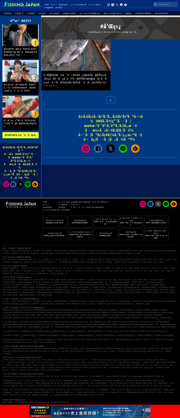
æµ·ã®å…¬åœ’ (123, 385)
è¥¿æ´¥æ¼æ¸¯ (62, 273)
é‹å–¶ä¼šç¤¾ (64, 210)
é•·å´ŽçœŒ (98, 253)
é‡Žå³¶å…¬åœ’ (159, 376)
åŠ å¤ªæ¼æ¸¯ (126, 376)
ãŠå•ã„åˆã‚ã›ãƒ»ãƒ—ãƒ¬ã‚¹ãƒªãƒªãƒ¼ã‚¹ (87, 207)
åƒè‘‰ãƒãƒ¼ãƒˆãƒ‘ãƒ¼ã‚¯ (44, 385)
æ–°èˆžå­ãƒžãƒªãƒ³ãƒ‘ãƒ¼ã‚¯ (65, 380)
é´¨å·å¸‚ (52, 259)
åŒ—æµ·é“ (7, 251)
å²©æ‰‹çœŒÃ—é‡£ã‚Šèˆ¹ (133, 292)
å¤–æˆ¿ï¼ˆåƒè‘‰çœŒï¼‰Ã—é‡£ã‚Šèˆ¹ (46, 282)
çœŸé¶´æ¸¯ (99, 268)
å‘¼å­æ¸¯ (112, 383)
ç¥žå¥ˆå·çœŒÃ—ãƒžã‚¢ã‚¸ (45, 315)
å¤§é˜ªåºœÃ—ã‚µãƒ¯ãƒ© (27, 324)
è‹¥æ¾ (92, 383)
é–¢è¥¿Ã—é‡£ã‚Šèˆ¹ (23, 280)
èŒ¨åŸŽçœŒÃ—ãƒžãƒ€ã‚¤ (11, 312)
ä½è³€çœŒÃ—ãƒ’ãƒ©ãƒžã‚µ (123, 335)
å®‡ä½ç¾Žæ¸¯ (15, 271)
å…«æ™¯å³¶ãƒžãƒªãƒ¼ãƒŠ (138, 383)
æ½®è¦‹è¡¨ (59, 7)
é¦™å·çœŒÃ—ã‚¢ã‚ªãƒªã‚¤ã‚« (93, 331)
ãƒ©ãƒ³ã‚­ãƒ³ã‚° (63, 5)
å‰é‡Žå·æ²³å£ (168, 390)
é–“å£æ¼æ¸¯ (35, 268)
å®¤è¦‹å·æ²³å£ (8, 390)
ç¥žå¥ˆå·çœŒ (52, 251)
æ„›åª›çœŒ (82, 253)
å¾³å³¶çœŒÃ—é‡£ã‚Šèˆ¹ (63, 292)
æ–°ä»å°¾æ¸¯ (26, 395)
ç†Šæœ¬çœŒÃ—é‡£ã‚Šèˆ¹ (45, 292)
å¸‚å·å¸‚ (100, 367)
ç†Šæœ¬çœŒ (107, 253)
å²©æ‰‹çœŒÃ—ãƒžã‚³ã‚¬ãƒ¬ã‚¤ (52, 310)
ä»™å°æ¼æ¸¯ (138, 390)
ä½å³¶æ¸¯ (164, 268)
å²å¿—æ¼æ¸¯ (155, 268)
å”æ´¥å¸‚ (119, 362)
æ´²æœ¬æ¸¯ (38, 392)
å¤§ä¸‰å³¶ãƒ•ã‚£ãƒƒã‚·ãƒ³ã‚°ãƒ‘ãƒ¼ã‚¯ (138, 392)
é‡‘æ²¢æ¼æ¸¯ (56, 268)
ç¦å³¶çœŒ (35, 251)
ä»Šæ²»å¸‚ (29, 365)
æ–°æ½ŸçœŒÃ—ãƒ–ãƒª (116, 315)
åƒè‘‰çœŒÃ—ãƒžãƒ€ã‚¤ (117, 312)
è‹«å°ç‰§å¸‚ (144, 367)
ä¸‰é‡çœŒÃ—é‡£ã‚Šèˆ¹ (79, 290)
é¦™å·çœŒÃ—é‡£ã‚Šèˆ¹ (11, 295)
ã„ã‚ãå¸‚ (114, 365)
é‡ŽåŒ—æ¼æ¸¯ (158, 380)
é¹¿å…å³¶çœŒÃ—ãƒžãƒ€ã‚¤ (120, 340)
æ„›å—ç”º (62, 365)
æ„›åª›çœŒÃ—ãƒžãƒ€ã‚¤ (128, 331)
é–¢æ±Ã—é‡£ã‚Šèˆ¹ (9, 280)
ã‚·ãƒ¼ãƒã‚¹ (19, 13)
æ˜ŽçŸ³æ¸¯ (172, 268)
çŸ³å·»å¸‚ (137, 360)
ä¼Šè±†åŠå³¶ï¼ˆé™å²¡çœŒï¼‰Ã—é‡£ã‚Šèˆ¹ (147, 282)
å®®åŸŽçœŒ (25, 251)
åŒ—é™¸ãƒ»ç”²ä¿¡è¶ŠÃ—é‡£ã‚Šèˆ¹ (56, 280)
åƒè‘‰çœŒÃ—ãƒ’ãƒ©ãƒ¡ (134, 312)
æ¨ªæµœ (74, 376)
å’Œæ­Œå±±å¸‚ (92, 259)
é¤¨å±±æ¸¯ (171, 392)
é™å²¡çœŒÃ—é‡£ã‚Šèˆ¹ (11, 287)
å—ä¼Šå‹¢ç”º (145, 362)
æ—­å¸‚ (22, 262)
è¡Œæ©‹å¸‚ (30, 367)
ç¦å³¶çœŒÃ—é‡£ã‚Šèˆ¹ (151, 292)
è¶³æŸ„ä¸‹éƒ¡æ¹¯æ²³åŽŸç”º (71, 262)
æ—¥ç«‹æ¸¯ (6, 385)
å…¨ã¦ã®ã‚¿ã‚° (95, 5)
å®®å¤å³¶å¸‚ (155, 362)
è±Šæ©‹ (85, 392)
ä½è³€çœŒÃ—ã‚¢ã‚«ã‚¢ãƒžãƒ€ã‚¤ (162, 335)
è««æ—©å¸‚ (49, 370)
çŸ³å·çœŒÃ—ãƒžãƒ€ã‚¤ (75, 318)
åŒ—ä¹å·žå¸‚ (153, 259)
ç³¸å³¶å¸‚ (160, 259)
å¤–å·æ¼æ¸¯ (138, 271)
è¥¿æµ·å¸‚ (52, 367)
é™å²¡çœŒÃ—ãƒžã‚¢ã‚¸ (10, 322)
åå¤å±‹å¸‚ (7, 362)
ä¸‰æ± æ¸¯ (109, 380)
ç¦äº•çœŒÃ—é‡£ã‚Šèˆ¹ (98, 287)
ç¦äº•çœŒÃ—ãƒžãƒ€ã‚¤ (113, 318)
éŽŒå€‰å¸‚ (28, 262)
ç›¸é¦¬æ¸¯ (86, 380)
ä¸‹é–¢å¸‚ (72, 360)
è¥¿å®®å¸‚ (23, 370)
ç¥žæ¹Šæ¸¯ (6, 268)
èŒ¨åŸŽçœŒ (81, 251)
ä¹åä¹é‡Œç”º (91, 360)
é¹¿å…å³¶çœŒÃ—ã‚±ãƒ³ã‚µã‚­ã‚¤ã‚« (162, 340)
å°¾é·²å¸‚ (167, 367)
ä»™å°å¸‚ (38, 367)
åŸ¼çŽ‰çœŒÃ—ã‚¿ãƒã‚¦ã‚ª (80, 312)
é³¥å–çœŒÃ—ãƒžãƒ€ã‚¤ (31, 327)
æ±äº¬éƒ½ (43, 251)
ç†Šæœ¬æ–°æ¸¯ (115, 392)
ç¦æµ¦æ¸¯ (41, 271)
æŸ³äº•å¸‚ (161, 367)
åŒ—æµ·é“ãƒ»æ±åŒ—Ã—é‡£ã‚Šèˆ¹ (118, 280)
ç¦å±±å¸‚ (89, 362)
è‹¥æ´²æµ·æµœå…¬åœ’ (10, 376)
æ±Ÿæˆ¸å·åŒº (85, 262)
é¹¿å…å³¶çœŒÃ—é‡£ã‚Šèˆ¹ (80, 292)
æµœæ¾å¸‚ (36, 360)
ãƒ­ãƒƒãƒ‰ (128, 13)
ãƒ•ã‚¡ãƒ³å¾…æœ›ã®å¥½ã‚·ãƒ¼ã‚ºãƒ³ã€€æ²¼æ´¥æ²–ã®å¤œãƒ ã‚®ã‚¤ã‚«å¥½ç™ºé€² (20, 52)
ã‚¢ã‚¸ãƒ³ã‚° (42, 13)
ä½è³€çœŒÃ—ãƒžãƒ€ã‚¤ (142, 335)
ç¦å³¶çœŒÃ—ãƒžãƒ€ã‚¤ (125, 310)
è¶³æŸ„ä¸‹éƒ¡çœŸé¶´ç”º (126, 259)
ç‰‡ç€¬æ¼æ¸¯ (15, 395)
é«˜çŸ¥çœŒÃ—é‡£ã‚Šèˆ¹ (27, 292)
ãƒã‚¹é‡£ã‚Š (54, 13)
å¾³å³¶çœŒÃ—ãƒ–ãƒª (28, 331)
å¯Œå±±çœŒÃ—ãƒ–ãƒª (27, 318)
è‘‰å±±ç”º (68, 367)
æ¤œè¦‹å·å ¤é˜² (77, 385)
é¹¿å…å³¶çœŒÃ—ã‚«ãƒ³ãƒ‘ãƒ (140, 340)
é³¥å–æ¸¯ (70, 390)
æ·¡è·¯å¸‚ (117, 360)
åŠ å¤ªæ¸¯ (137, 268)
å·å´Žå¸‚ (43, 370)
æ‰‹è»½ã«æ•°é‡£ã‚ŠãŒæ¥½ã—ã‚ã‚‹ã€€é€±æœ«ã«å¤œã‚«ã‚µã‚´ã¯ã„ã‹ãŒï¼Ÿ (20, 87)
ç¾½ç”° (171, 383)
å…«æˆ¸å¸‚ (17, 367)
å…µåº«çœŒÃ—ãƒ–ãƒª (57, 324)
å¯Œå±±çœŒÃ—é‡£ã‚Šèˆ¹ (115, 292)
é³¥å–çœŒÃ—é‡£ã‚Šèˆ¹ (97, 290)
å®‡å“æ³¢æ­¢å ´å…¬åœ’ (158, 392)
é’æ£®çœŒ (15, 348)
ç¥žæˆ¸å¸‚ (143, 360)
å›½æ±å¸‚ (77, 370)
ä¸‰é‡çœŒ (143, 251)
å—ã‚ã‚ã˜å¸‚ (67, 370)
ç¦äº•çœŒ (117, 251)
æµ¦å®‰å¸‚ (126, 362)
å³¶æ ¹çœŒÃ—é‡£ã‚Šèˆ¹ (168, 292)
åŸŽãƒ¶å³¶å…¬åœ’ (68, 392)
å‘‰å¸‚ (165, 360)
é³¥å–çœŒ (40, 253)
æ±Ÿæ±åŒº (42, 262)
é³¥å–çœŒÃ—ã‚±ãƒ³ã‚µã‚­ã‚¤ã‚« (165, 324)
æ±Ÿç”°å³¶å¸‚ (60, 362)
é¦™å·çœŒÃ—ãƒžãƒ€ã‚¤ (75, 331)
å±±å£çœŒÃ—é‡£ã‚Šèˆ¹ (132, 290)
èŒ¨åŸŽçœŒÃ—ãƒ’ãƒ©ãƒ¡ (44, 312)
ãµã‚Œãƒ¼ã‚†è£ (162, 383)
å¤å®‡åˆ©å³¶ (57, 395)
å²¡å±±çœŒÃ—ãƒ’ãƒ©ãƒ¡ (79, 327)
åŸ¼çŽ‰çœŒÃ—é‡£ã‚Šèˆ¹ (150, 290)
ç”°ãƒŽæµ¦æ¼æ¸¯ (106, 390)
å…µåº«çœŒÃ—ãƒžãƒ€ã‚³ (90, 324)
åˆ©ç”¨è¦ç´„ (75, 204)
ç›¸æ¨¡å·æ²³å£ (29, 383)
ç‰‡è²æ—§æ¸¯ (108, 271)
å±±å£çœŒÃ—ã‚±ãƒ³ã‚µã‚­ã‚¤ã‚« (145, 327)
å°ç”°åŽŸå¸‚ (73, 259)
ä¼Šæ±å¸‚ (137, 259)
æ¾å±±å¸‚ (75, 362)
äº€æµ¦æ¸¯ (35, 395)
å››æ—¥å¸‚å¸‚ (46, 362)
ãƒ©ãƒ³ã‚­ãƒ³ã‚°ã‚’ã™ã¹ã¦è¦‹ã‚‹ (20, 135)
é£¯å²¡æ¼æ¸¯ (90, 268)
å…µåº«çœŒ (160, 251)
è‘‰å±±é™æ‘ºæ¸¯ (160, 271)
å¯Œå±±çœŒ (100, 251)
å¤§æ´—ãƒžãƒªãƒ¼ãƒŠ (43, 383)
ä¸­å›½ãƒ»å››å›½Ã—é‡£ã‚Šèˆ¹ (76, 280)
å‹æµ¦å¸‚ (66, 259)
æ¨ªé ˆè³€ (18, 390)
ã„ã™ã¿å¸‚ (38, 259)
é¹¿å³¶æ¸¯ (47, 376)
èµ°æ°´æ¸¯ (6, 271)
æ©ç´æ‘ (164, 365)
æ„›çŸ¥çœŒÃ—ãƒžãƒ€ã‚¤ (41, 322)
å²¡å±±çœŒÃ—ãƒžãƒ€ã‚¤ (63, 327)
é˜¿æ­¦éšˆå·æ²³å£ (135, 385)
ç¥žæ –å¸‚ (101, 262)
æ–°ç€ (53, 5)
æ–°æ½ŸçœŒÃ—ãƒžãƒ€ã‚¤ (99, 315)
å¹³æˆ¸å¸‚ (131, 360)
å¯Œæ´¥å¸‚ (101, 259)
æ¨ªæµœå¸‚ (22, 259)
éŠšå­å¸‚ (156, 262)
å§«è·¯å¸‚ (111, 360)
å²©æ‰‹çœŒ (15, 251)
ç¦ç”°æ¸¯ (20, 380)
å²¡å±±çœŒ (22, 253)
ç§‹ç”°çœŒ (34, 348)
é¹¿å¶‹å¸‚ (46, 259)
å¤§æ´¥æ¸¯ (150, 376)
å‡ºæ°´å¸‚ (30, 370)
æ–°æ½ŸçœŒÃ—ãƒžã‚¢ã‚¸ (133, 315)
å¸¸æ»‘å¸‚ (53, 362)
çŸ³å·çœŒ (109, 251)
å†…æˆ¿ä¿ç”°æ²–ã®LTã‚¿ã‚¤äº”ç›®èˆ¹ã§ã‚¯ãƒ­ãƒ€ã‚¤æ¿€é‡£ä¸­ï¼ (20, 123)
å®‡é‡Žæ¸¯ (116, 376)
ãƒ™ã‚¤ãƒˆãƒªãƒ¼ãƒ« (162, 13)
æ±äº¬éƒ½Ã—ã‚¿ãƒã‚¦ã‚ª (11, 315)
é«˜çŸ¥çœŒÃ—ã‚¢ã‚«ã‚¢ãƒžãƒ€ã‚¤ (48, 335)
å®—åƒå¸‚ (14, 259)
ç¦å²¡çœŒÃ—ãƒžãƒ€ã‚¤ (67, 335)
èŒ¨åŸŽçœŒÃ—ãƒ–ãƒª (27, 312)
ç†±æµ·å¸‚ (50, 262)
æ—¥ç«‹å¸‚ (59, 259)
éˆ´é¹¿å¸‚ (150, 365)
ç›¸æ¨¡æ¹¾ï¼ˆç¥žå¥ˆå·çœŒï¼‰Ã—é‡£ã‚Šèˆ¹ (18, 282)
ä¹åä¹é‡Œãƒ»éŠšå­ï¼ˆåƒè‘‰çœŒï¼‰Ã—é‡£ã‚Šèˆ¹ (50, 285)
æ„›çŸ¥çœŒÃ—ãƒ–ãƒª (25, 322)
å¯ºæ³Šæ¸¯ (49, 271)
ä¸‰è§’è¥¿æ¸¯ (7, 392)
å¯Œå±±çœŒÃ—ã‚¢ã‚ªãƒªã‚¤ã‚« (152, 315)
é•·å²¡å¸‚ (144, 262)
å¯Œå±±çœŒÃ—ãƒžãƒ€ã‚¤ (11, 318)
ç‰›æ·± (123, 392)
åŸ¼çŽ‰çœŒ (62, 251)
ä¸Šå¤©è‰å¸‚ (53, 365)
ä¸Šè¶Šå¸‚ (36, 370)
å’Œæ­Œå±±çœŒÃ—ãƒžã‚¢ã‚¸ (145, 324)
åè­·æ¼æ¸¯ (89, 385)
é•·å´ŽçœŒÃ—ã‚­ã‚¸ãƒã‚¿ (27, 340)
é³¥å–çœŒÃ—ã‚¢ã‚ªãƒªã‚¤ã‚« (13, 327)
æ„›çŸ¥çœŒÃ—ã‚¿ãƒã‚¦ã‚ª (59, 322)
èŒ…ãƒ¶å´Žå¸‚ (172, 362)
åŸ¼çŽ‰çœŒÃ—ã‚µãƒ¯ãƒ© (62, 312)
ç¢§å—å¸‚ (45, 367)
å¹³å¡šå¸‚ (150, 262)
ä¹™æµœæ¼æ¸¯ (59, 271)
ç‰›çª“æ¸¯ (35, 390)
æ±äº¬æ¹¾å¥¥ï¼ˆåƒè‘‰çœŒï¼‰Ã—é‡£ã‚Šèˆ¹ (114, 285)
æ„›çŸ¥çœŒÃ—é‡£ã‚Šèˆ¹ (132, 287)
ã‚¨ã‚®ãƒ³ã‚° (31, 13)
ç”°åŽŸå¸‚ (106, 365)
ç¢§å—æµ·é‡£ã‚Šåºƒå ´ (81, 383)
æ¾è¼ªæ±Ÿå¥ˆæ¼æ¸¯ (29, 271)
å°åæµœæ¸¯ (106, 376)
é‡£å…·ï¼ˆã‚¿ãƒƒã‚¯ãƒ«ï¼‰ (113, 13)
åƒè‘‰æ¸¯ (57, 392)
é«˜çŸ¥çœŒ (57, 253)
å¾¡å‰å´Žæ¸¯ (158, 385)
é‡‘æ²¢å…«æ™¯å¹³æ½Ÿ (83, 271)
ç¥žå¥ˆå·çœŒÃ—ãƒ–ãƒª (82, 315)
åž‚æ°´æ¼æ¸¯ (148, 385)
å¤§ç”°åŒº (94, 262)
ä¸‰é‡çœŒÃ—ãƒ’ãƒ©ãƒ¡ (110, 322)
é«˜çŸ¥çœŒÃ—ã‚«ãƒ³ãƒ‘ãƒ (11, 335)
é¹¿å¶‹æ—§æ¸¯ (45, 268)
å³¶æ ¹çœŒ (49, 253)
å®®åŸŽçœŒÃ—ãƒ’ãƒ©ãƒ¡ (71, 310)
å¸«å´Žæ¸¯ (98, 385)
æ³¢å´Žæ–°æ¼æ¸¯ (56, 383)
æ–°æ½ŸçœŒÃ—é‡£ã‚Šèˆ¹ (167, 287)
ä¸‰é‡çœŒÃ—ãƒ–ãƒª (75, 322)
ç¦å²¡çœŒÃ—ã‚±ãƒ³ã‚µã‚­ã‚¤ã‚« (104, 335)
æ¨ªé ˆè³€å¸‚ (7, 259)
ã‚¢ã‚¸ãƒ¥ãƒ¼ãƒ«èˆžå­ (9, 380)
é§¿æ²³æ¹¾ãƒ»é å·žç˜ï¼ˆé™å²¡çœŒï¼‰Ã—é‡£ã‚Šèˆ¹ (112, 282)
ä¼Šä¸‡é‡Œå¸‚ (134, 362)
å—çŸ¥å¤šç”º (8, 365)
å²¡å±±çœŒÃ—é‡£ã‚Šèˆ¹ (168, 290)
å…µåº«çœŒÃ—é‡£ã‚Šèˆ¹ (115, 287)
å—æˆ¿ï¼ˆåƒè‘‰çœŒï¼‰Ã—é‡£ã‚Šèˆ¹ (16, 285)
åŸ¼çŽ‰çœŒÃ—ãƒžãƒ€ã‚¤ (99, 312)
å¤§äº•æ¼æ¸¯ (19, 273)
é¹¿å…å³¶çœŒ (126, 253)
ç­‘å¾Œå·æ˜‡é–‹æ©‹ (46, 390)
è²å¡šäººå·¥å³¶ (95, 376)
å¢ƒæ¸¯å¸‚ (162, 262)
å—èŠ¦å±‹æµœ (128, 380)
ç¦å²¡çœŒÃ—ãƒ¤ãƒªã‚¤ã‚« (84, 335)
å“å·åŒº (58, 262)
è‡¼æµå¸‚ (129, 365)
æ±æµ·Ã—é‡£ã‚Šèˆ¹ (38, 280)
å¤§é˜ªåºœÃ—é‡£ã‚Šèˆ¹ (11, 290)
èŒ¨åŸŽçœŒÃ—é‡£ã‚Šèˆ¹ (44, 287)
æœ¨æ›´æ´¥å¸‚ (103, 360)
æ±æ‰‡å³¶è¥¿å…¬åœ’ (97, 380)
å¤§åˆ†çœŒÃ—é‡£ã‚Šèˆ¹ (27, 295)
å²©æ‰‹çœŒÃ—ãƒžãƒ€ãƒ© (32, 310)
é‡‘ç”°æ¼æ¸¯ (70, 271)
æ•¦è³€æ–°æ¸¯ (26, 390)
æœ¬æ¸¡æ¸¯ (168, 385)
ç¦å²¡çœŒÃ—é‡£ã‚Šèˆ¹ (27, 287)
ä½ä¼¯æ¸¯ (86, 390)
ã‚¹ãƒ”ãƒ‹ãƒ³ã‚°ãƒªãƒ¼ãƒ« (143, 13)
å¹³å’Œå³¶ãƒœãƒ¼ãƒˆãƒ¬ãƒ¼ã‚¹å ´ (13, 383)
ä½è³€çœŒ (99, 304)
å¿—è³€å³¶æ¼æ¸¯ (45, 395)
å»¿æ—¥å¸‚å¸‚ (94, 367)
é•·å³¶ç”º (83, 362)
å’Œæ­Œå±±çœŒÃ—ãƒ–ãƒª (127, 324)
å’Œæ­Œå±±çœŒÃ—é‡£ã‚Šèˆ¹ (80, 287)
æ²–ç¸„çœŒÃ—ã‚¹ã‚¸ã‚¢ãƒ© (11, 342)
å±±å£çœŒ (31, 253)
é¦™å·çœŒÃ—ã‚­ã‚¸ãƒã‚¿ (111, 331)
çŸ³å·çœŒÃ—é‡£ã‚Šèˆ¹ (45, 295)
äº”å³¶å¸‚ (22, 365)
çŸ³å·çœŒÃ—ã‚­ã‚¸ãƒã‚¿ (58, 318)
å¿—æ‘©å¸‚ (16, 362)
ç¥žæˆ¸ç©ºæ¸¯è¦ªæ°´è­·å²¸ (153, 390)
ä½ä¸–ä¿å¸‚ (110, 362)
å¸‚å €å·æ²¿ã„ (119, 271)
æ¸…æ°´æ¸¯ (78, 380)
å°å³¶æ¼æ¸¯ (17, 392)
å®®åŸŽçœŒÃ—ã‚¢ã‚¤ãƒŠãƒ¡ (106, 310)
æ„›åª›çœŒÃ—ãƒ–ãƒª (143, 331)
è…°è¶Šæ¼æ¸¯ (109, 268)
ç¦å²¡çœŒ (90, 253)
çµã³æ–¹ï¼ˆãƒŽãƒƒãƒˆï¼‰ (90, 13)
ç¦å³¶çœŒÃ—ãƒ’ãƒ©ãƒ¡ (141, 310)
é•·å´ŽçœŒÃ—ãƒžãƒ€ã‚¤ (10, 340)
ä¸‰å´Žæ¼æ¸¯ (94, 392)
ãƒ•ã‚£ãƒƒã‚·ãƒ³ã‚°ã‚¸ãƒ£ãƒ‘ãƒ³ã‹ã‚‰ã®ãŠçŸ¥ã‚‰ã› (90, 202)
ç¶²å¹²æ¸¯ (6, 395)
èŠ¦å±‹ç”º (6, 367)
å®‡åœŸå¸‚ (57, 370)
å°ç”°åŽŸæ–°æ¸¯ (79, 268)
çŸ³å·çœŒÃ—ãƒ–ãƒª (43, 318)
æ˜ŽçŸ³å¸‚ (145, 259)
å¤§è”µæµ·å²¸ (68, 383)
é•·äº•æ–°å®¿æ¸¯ (96, 271)
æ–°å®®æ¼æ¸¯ (48, 392)
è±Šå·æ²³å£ (66, 385)
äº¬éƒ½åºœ (6, 253)
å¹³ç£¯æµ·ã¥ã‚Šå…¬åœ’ (109, 385)
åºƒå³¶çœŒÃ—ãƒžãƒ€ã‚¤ (95, 327)
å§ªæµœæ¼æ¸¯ (43, 273)
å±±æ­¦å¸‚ (125, 262)
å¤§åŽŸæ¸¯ (14, 268)
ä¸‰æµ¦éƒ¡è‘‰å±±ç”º (135, 262)
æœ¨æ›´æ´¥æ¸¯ (28, 392)
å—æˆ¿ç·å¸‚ (83, 259)
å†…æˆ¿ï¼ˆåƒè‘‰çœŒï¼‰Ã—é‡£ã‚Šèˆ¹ (83, 285)
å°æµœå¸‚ (167, 259)
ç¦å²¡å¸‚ (174, 259)
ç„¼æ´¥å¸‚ (137, 365)
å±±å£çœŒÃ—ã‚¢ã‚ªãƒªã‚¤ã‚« (167, 327)
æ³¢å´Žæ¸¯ (52, 273)
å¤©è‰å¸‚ (78, 365)
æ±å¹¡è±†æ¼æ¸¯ (60, 390)
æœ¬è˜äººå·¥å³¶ (97, 395)
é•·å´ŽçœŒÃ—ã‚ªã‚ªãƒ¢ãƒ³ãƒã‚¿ (45, 340)
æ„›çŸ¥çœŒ (126, 251)
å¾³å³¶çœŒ (74, 253)
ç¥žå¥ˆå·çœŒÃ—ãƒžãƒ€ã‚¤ (64, 315)
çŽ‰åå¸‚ (153, 367)
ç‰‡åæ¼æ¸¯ (31, 273)
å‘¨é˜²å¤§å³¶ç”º (20, 360)
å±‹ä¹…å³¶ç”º (115, 367)
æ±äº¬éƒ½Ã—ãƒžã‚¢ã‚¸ (166, 312)
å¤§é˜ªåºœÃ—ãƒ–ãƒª (42, 324)
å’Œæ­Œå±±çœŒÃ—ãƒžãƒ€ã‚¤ (108, 324)
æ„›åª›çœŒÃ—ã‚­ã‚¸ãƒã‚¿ (159, 331)
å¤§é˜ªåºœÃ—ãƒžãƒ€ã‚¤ (11, 324)
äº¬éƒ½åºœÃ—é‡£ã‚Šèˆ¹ (44, 290)
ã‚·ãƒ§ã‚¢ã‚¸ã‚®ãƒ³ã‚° (69, 13)
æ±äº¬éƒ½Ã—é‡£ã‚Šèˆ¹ (62, 287)
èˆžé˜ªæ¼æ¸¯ (66, 376)
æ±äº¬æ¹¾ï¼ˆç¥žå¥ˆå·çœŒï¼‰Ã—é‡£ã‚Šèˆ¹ (76, 282)
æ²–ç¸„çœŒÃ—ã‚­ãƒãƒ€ (48, 342)
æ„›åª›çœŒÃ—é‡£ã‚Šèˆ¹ (11, 292)
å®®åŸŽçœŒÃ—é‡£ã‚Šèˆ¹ (61, 290)
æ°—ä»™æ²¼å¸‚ (84, 367)
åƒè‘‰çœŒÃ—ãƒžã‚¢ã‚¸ (150, 312)
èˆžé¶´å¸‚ (24, 367)
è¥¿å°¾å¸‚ (157, 365)
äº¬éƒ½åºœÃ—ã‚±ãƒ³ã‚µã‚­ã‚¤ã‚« (129, 322)
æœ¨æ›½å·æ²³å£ (122, 383)
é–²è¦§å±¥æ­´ (48, 7)
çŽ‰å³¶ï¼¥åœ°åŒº (102, 383)
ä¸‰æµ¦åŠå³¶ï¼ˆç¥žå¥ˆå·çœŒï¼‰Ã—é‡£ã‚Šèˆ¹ (148, 280)
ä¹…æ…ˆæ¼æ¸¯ (67, 268)
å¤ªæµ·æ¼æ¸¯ (8, 273)
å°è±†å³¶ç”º (30, 362)
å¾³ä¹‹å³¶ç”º (60, 367)
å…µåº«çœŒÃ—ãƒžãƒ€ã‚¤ (73, 324)
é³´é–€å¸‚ (43, 360)
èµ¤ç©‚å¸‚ (136, 367)
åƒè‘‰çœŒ (72, 251)
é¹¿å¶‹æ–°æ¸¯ (119, 268)
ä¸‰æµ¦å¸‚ (30, 259)
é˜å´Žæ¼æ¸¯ (23, 268)
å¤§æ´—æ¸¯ (170, 271)
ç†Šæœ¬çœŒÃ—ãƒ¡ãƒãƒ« (101, 340)
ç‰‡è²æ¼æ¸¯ (139, 380)
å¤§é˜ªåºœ (152, 251)
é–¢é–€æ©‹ (57, 385)
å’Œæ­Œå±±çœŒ (170, 251)
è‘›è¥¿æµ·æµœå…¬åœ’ (138, 376)
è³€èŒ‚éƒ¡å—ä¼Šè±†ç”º (113, 262)
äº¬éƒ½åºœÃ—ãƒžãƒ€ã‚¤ (161, 322)
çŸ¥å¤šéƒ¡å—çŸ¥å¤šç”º (11, 262)
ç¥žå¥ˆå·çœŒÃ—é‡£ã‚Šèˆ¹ (139, 285)
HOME (46, 5)
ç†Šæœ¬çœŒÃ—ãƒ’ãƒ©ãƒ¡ (83, 340)
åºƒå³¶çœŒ (14, 253)
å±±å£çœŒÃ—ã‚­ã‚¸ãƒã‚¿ (11, 331)
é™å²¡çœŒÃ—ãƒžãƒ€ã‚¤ (149, 318)
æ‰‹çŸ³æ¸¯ (145, 268)
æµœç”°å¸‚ (44, 365)
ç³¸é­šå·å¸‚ (129, 367)
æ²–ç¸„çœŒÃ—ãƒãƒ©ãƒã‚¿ (30, 342)
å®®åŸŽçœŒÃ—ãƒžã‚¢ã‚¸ (88, 310)
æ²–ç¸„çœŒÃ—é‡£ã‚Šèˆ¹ (27, 290)
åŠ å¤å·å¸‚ (7, 370)
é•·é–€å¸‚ (92, 365)
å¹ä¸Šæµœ (78, 392)
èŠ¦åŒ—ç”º (69, 365)
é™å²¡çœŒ (134, 251)
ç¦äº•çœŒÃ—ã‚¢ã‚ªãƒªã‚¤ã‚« (131, 318)
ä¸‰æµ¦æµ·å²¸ (117, 380)
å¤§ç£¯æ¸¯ (129, 390)
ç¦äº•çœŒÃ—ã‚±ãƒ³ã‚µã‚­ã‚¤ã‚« (94, 318)
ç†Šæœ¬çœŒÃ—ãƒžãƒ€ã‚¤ (66, 340)
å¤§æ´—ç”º (36, 365)
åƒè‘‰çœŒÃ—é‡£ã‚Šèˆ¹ (157, 285)
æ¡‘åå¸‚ (107, 367)
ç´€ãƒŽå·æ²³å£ (69, 395)
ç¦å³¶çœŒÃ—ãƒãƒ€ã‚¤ (158, 310)
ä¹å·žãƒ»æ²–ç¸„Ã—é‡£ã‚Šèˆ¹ (95, 280)
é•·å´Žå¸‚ (28, 360)
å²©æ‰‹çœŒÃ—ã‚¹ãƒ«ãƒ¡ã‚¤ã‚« (13, 310)
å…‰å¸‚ (11, 367)
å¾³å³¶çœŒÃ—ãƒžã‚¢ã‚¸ (43, 331)
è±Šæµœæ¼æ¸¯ (83, 376)
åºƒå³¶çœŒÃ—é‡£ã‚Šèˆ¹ (149, 287)
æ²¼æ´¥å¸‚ (108, 259)
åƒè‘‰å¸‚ (144, 365)
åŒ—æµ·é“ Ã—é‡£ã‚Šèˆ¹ (114, 290)
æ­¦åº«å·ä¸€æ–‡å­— (118, 390)
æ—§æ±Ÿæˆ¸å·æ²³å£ (39, 380)
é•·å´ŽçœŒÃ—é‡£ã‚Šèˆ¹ (99, 292)
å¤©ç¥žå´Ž (31, 385)
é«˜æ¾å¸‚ (75, 367)
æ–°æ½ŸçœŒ (90, 251)
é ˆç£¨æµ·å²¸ (52, 380)
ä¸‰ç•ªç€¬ (40, 376)
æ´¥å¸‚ (95, 362)
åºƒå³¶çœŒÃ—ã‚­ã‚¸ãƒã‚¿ (126, 327)
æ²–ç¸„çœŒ (136, 253)
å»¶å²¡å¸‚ (149, 360)
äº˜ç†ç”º (99, 365)
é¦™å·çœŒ (65, 253)
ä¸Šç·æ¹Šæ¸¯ (128, 268)
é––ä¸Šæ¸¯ (27, 380)
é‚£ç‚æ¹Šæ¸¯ (148, 271)
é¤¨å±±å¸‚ (115, 259)
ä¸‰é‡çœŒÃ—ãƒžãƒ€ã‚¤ (92, 322)
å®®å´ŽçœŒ (155, 351)
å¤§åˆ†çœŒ (116, 253)
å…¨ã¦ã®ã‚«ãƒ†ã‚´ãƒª (78, 5)
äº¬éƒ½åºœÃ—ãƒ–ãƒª (146, 322)
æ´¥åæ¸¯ (95, 390)
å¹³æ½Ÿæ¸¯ (128, 271)
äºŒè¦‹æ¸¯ (148, 380)
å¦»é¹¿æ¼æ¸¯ (104, 392)
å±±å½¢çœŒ (52, 348)
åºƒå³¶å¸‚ (35, 262)
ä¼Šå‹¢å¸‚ (164, 362)
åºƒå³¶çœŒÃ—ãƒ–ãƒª (110, 327)
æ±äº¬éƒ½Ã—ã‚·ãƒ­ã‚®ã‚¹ (28, 315)
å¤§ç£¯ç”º (85, 365)
